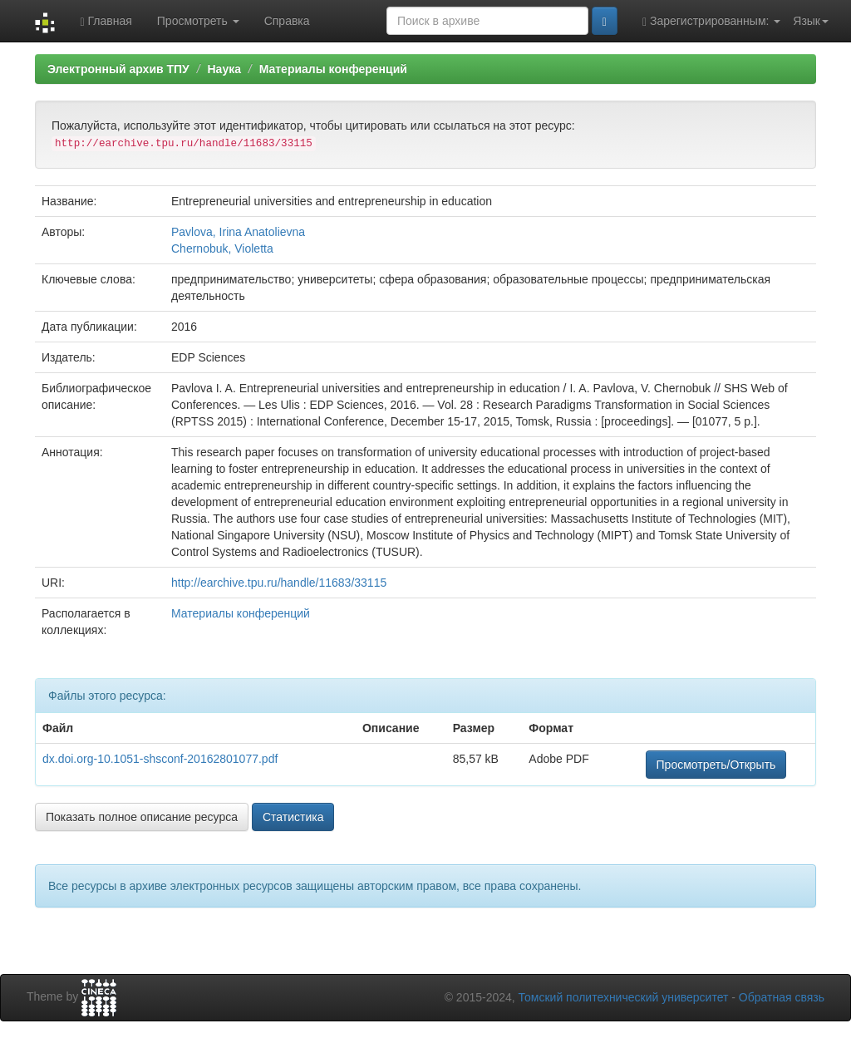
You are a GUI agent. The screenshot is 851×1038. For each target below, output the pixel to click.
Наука (223, 69)
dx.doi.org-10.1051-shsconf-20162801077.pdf (160, 758)
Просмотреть (198, 20)
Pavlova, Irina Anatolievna (238, 232)
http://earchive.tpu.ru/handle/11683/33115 (278, 582)
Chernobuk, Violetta (222, 248)
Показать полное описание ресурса (142, 817)
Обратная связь (781, 997)
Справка (287, 20)
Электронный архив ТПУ (118, 69)
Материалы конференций (333, 69)
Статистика (293, 817)
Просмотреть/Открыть (716, 764)
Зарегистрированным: (711, 21)
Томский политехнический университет (624, 997)
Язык (811, 20)
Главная (105, 21)
